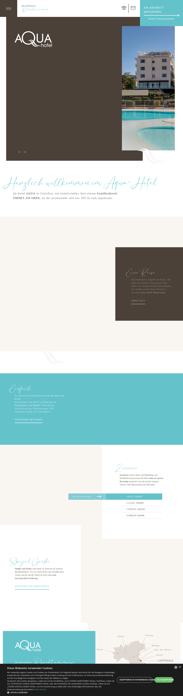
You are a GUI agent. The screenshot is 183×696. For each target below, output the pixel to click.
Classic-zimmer (135, 502)
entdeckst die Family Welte (21, 586)
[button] (61, 692)
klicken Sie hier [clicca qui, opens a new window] (40, 689)
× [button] (180, 667)
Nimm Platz (149, 300)
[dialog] (91, 680)
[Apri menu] (8, 8)
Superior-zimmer (135, 515)
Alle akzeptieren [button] (165, 680)
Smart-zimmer (134, 496)
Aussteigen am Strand (17, 419)
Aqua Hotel (28, 645)
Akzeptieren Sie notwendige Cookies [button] (135, 680)
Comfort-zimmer (135, 509)
